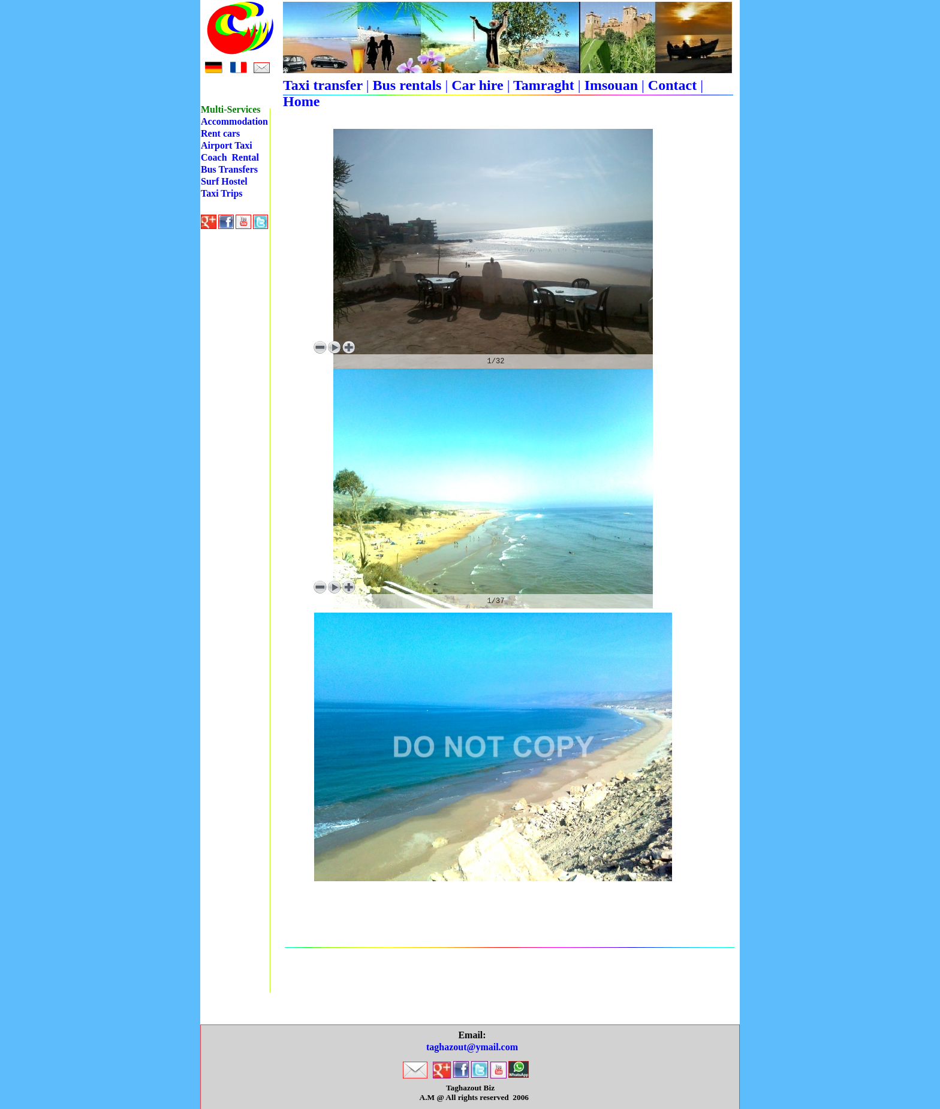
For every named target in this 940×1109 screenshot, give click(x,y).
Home (301, 101)
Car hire (477, 85)
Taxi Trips (222, 193)
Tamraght (543, 85)
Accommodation (234, 121)
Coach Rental (230, 157)
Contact (672, 85)
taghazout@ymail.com (472, 1047)
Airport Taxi (226, 145)
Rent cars (220, 133)
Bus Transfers (229, 169)
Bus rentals (407, 85)
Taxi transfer (324, 85)
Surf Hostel (224, 181)
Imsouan (611, 85)
